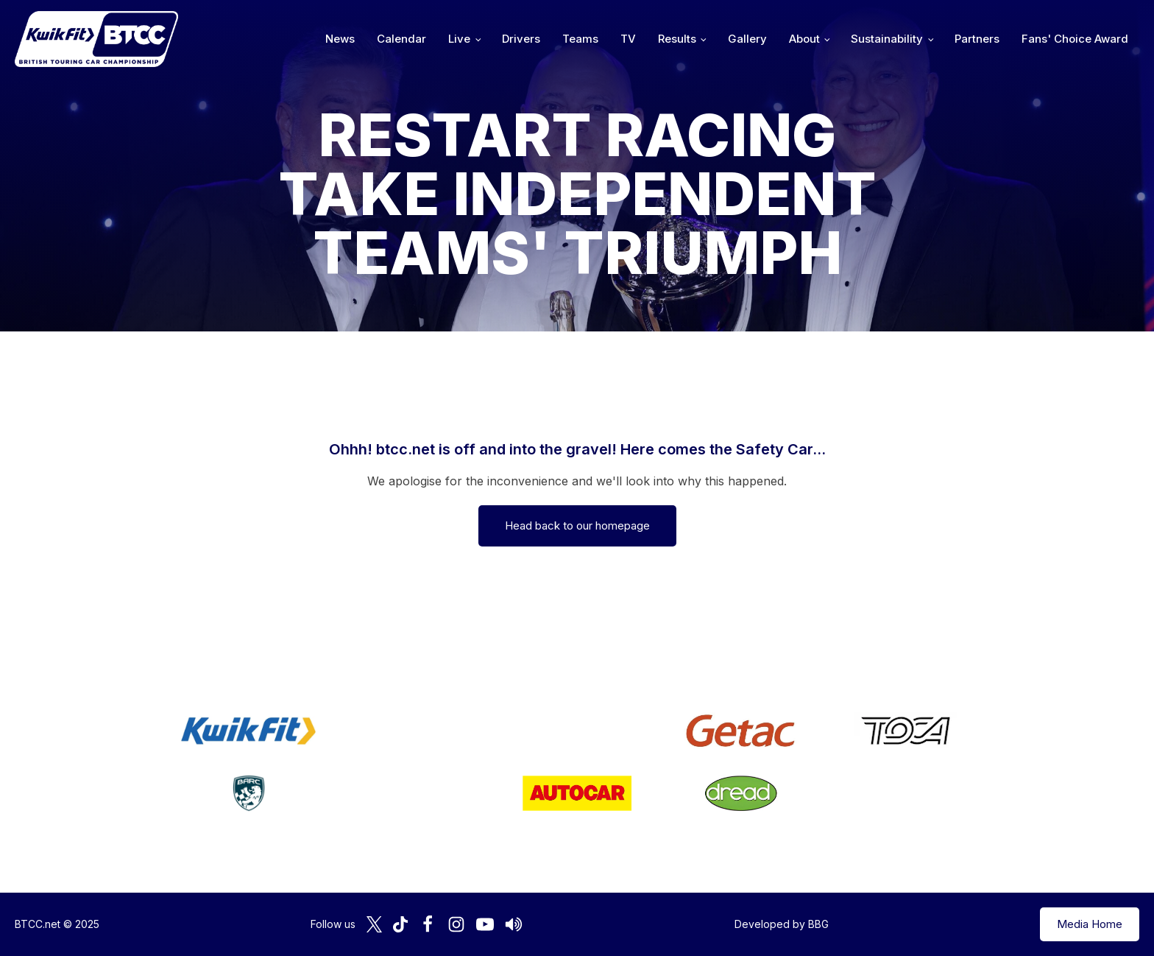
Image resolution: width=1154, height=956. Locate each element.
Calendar (401, 39)
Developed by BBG (781, 924)
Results (677, 39)
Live (459, 39)
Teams (580, 39)
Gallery (747, 39)
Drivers (521, 39)
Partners (977, 39)
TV (628, 39)
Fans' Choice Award (1075, 39)
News (340, 39)
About (804, 39)
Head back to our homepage (577, 526)
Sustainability (887, 39)
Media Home (1089, 924)
